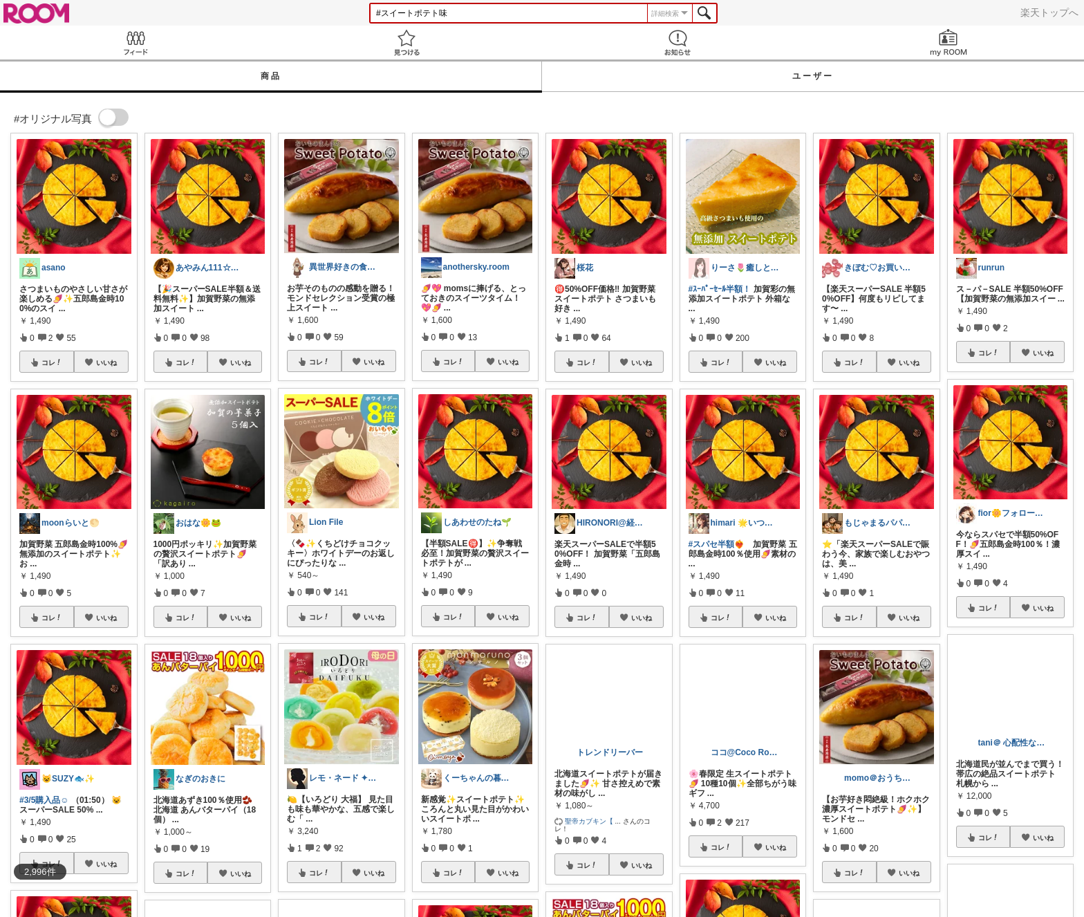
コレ (51, 362)
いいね (106, 362)
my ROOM (948, 42)
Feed (135, 42)
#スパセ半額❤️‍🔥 (717, 544)
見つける (406, 42)
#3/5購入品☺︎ (44, 800)
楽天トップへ (1049, 12)
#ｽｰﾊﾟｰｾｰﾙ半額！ (720, 289)
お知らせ (677, 42)
